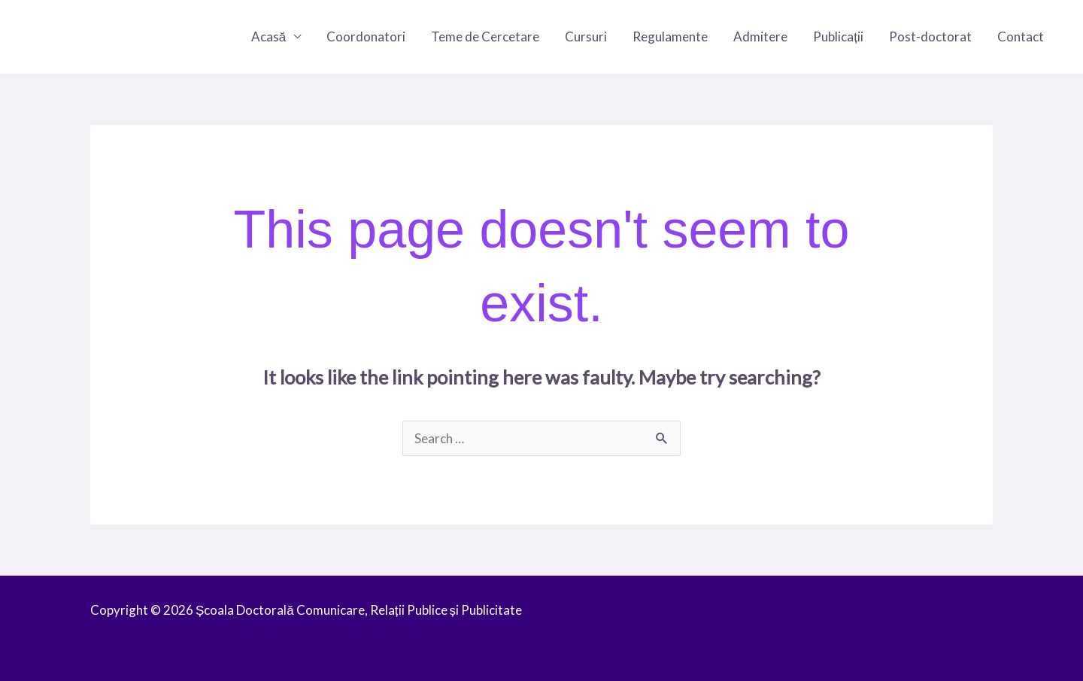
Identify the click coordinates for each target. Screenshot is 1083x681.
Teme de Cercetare (485, 36)
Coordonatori (365, 36)
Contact (1020, 36)
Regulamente (670, 36)
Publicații (838, 36)
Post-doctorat (930, 36)
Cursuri (586, 36)
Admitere (760, 36)
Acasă (268, 36)
